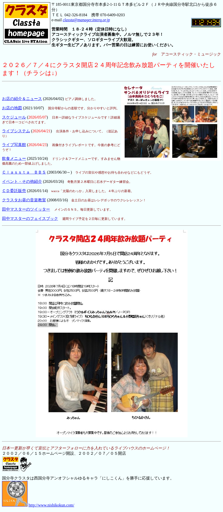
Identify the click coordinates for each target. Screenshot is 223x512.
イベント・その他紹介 (22, 181)
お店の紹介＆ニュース (22, 99)
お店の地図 (12, 108)
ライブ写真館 (14, 145)
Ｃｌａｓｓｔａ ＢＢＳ (24, 172)
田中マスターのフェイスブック (30, 218)
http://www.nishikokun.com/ (51, 505)
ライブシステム (16, 131)
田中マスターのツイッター (26, 209)
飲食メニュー (14, 158)
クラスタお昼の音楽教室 (24, 200)
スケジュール (14, 117)
